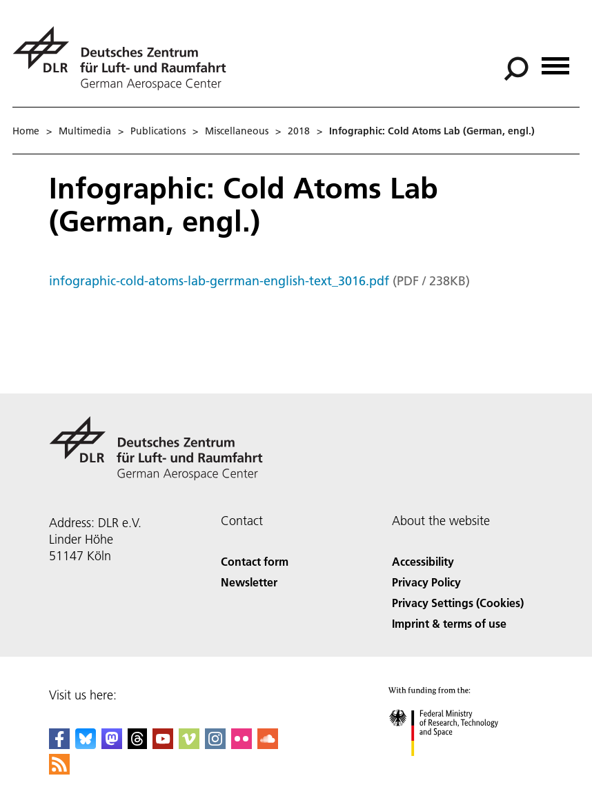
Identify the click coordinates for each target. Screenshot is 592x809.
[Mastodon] (111, 744)
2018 (299, 131)
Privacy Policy (426, 582)
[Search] (516, 69)
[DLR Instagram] (215, 744)
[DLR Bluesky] (85, 744)
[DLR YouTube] (162, 744)
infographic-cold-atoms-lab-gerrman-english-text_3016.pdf (219, 281)
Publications (158, 131)
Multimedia (85, 131)
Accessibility (423, 561)
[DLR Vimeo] (189, 744)
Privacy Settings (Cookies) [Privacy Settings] (458, 602)
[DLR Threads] (137, 744)
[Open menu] (555, 61)
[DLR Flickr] (241, 744)
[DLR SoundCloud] (267, 744)
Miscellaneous (236, 131)
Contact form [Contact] (254, 561)
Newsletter (249, 582)
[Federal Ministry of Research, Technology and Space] (455, 768)
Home (25, 131)
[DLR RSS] (59, 770)
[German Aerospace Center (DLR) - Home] (124, 58)
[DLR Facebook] (59, 744)
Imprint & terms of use (449, 623)
